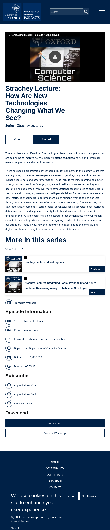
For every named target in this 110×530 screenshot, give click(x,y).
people (45, 340)
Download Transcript (55, 434)
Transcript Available (25, 303)
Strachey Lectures (30, 126)
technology (33, 340)
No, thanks (89, 496)
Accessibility (55, 469)
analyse (61, 340)
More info (15, 527)
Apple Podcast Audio (25, 395)
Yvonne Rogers (32, 331)
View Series (11, 250)
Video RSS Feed (23, 404)
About (54, 463)
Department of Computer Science (48, 349)
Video (18, 140)
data (53, 340)
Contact (55, 488)
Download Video (55, 424)
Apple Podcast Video (25, 386)
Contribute (55, 476)
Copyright (55, 482)
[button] (55, 58)
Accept (72, 496)
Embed (46, 140)
